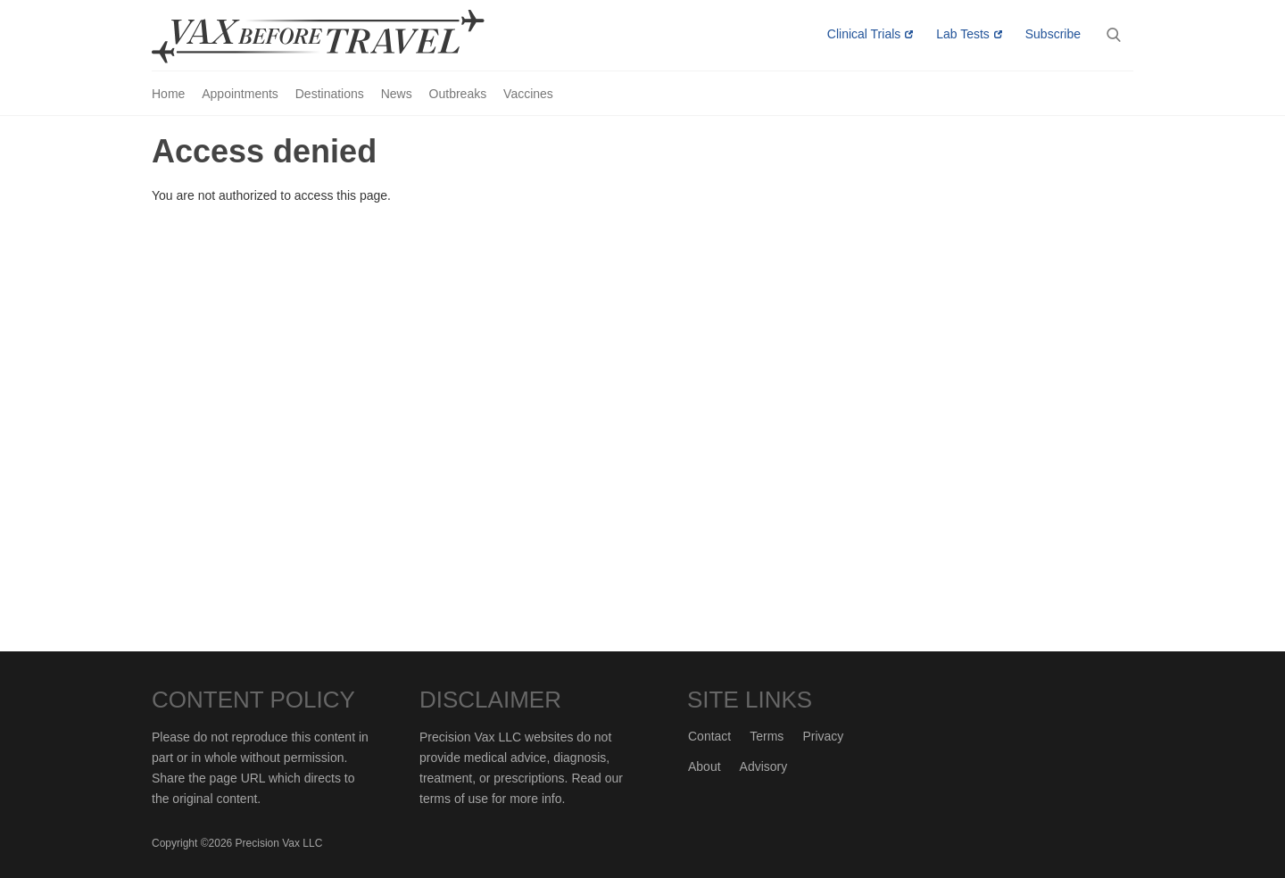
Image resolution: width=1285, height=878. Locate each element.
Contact (709, 736)
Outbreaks (458, 94)
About (704, 766)
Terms (766, 736)
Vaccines (528, 94)
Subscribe (1053, 34)
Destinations (329, 94)
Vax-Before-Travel (339, 36)
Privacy (822, 736)
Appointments (240, 94)
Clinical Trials (863, 34)
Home (168, 94)
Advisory (764, 766)
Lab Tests (963, 34)
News (396, 94)
